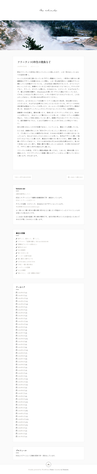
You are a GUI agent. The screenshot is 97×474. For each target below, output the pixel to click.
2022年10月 (22, 304)
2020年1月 (21, 376)
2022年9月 (21, 307)
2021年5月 (21, 339)
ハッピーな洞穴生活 (24, 256)
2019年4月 (21, 402)
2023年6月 (21, 293)
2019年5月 (21, 399)
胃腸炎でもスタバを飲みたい (27, 244)
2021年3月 (21, 344)
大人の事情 (21, 270)
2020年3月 (21, 370)
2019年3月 (21, 405)
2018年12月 (22, 413)
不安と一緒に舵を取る (25, 264)
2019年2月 (21, 408)
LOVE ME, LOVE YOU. (26, 262)
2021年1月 (21, 347)
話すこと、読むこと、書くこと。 (29, 239)
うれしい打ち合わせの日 (22, 177)
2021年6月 (21, 336)
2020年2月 (21, 373)
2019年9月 (21, 388)
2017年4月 (21, 436)
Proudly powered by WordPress (38, 470)
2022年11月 (22, 301)
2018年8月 (21, 425)
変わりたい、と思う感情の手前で (29, 273)
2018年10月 (22, 419)
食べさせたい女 (23, 253)
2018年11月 (22, 416)
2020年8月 (21, 356)
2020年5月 (21, 365)
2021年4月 (21, 342)
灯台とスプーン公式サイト (26, 200)
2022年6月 (21, 310)
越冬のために (22, 247)
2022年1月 (21, 318)
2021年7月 (21, 333)
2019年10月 (22, 385)
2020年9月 (21, 353)
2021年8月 (21, 330)
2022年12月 (22, 298)
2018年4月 (21, 428)
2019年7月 (21, 393)
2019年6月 (21, 396)
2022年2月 (21, 316)
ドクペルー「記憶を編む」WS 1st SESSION (33, 241)
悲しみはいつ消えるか (75, 177)
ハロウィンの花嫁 (24, 267)
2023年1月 (21, 295)
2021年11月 (22, 321)
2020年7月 (21, 359)
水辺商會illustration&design (28, 207)
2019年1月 (21, 411)
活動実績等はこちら (23, 194)
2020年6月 (21, 362)
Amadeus (57, 470)
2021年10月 (22, 324)
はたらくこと (35, 66)
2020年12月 (22, 350)
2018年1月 (21, 434)
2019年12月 (22, 379)
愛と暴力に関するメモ (25, 259)
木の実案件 (21, 250)
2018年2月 (21, 431)
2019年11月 (22, 382)
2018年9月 (21, 422)
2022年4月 (21, 313)
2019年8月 (21, 390)
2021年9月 (21, 327)
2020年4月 (21, 367)
